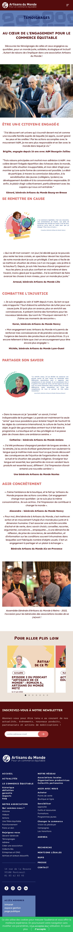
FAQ (4, 798)
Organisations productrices (54, 780)
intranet (8, 904)
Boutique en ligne (46, 799)
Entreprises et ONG (11, 852)
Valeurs (5, 814)
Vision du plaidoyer (47, 824)
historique (8, 787)
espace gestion (12, 907)
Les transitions (44, 831)
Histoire (6, 811)
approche (42, 807)
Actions (5, 818)
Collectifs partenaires (50, 783)
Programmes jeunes (47, 817)
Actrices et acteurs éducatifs (15, 855)
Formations (43, 813)
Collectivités (7, 849)
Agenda (42, 837)
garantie (7, 793)
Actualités (9, 778)
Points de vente (45, 795)
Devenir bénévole (10, 835)
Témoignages (8, 839)
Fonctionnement (9, 824)
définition (8, 790)
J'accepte (40, 929)
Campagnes (43, 828)
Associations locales (50, 777)
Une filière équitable (11, 821)
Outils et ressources (47, 810)
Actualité (18, 673)
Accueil (7, 773)
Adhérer (6, 842)
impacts (6, 796)
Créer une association (12, 845)
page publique (12, 911)
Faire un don (8, 828)
